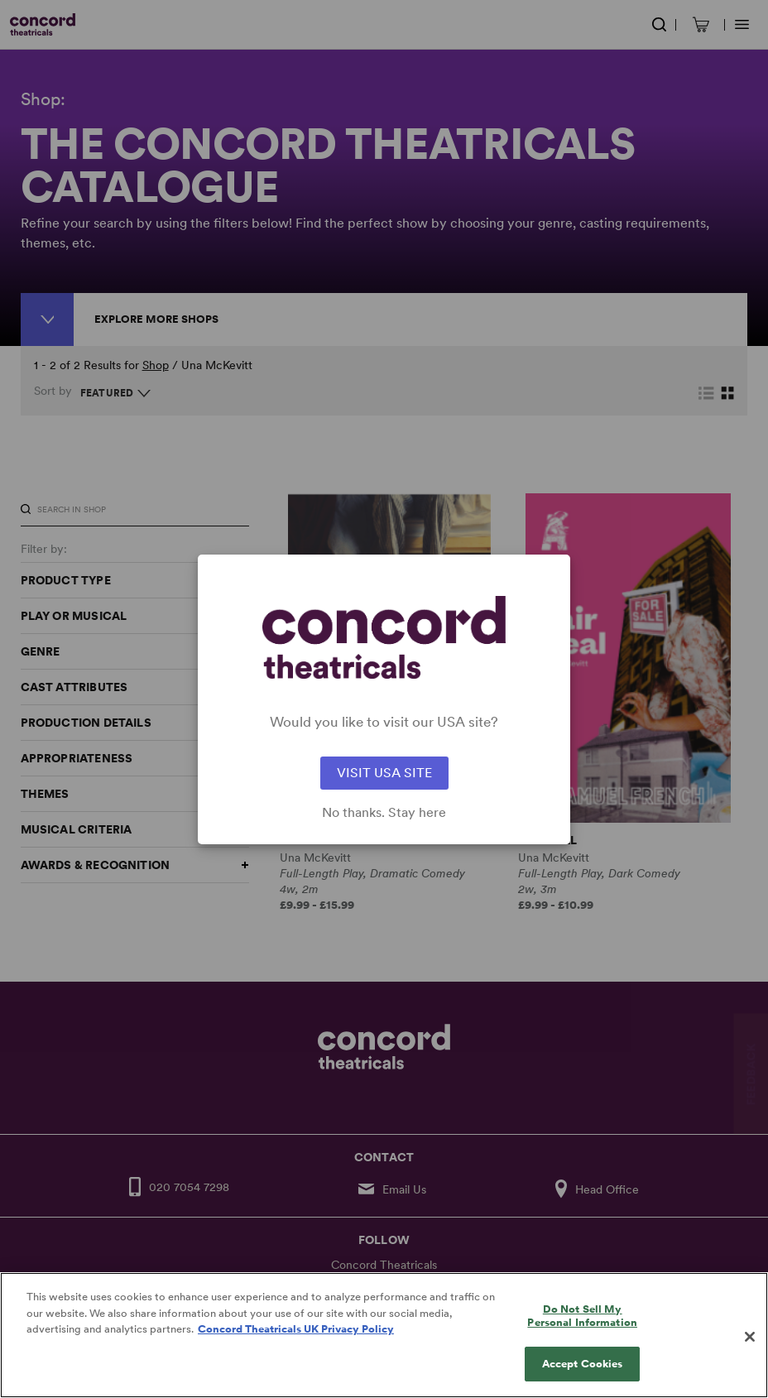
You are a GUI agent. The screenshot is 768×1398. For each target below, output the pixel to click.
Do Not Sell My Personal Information (582, 1330)
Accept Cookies (582, 1379)
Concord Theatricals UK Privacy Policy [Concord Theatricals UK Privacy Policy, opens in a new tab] (296, 1344)
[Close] (750, 1351)
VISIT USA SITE (384, 773)
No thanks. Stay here (384, 812)
